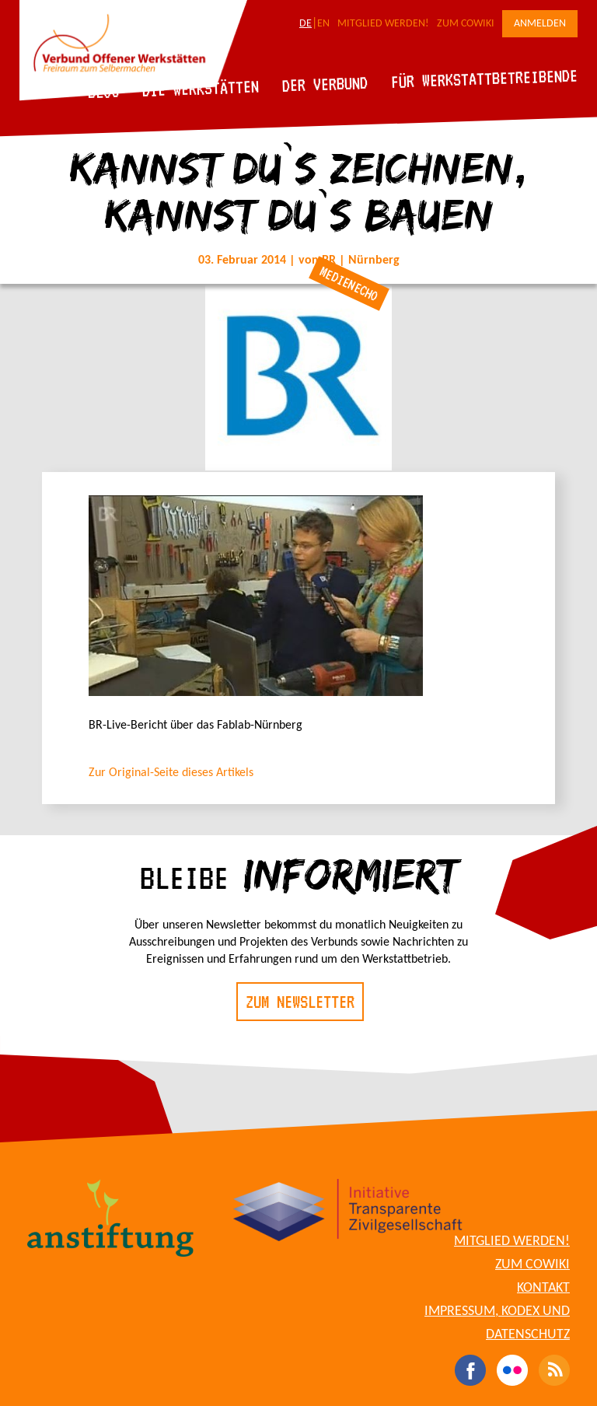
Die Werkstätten (201, 88)
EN (323, 24)
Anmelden (540, 24)
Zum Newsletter (300, 1002)
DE (305, 24)
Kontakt (543, 1288)
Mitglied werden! (383, 24)
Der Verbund (325, 84)
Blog (104, 91)
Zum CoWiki (465, 24)
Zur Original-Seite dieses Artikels (171, 773)
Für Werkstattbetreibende (484, 78)
